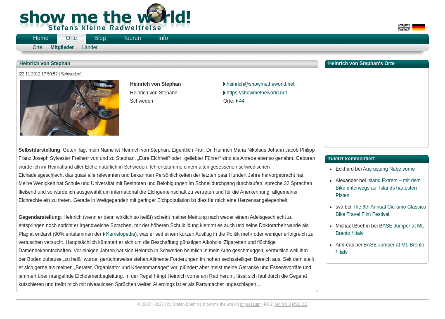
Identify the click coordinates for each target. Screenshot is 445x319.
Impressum (250, 304)
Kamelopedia (120, 234)
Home (40, 38)
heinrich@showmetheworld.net (260, 84)
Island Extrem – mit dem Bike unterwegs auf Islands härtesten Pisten (378, 188)
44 (241, 101)
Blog (100, 38)
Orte (71, 38)
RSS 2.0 (299, 304)
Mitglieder (62, 47)
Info (163, 38)
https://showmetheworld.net (257, 93)
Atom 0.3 (283, 304)
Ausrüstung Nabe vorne (389, 169)
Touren (132, 38)
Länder (89, 47)
